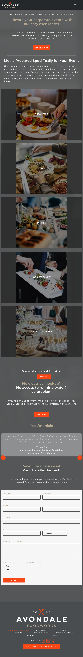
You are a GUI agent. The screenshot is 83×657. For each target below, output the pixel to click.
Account (52, 635)
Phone (5, 505)
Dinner (19, 633)
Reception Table (64, 633)
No (7, 570)
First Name (8, 493)
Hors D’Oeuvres (41, 633)
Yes (7, 566)
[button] (41, 646)
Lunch (64, 630)
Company (7, 517)
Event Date (47, 529)
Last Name (47, 493)
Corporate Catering (19, 630)
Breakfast (41, 630)
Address (6, 529)
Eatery (30, 635)
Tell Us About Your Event (13, 541)
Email (45, 505)
